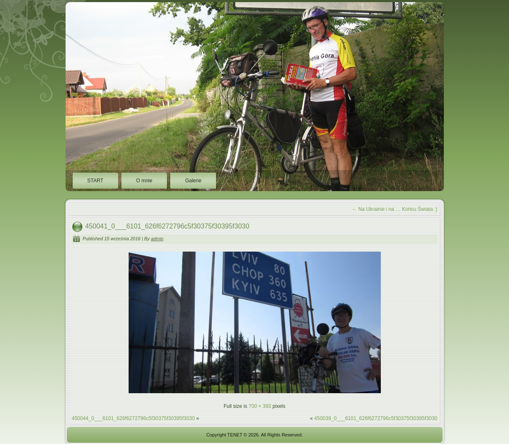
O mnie (144, 181)
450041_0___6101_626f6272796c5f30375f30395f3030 (167, 226)
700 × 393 (259, 406)
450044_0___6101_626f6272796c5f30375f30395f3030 (133, 418)
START (95, 181)
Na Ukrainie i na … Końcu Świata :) (394, 209)
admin (157, 238)
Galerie (193, 181)
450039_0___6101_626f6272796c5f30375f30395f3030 (376, 418)
